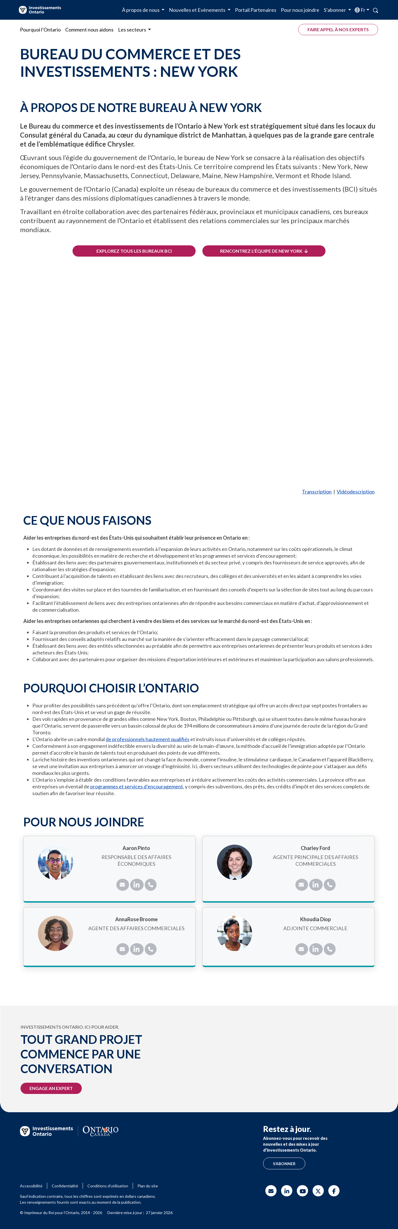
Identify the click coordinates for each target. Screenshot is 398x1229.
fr (362, 10)
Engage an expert (51, 1088)
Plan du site (147, 1185)
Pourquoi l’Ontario (40, 29)
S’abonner (284, 1163)
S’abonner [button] (335, 10)
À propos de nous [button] (141, 10)
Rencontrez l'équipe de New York (264, 251)
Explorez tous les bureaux (134, 251)
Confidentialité (65, 1185)
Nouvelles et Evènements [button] (197, 10)
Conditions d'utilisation (107, 1185)
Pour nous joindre (300, 10)
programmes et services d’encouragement (136, 786)
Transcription (317, 491)
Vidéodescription (356, 491)
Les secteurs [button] (132, 29)
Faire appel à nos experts (338, 29)
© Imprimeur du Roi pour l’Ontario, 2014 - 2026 (61, 1212)
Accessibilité (31, 1185)
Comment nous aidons (89, 29)
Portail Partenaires (255, 10)
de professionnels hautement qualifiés (147, 739)
